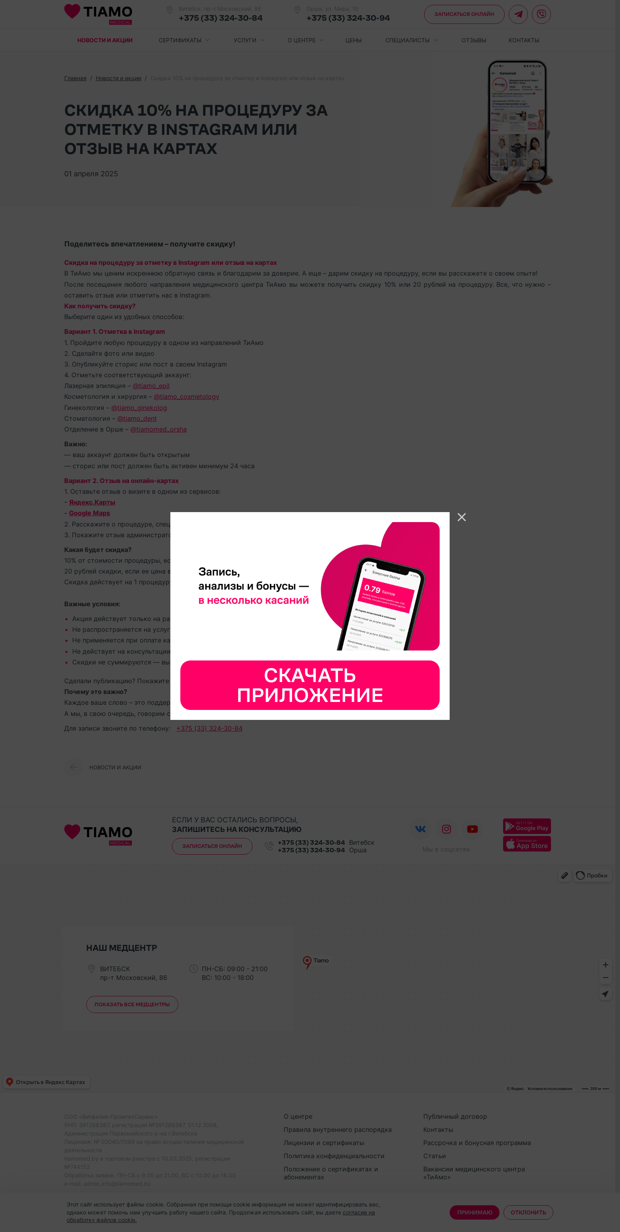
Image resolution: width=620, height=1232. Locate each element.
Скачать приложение (310, 685)
